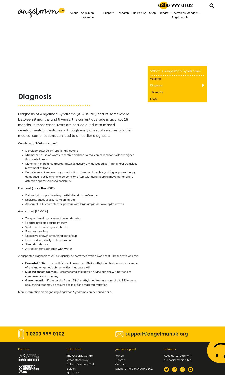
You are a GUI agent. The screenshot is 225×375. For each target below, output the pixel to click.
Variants (155, 78)
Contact (120, 364)
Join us (119, 355)
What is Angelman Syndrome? (176, 71)
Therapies (156, 92)
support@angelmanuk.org (156, 334)
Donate (164, 13)
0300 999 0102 (175, 5)
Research (123, 13)
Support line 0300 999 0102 (134, 368)
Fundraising (139, 13)
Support (108, 13)
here (108, 292)
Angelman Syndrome (87, 15)
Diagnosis (156, 85)
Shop (152, 13)
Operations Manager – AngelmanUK (185, 15)
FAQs (153, 98)
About (74, 13)
